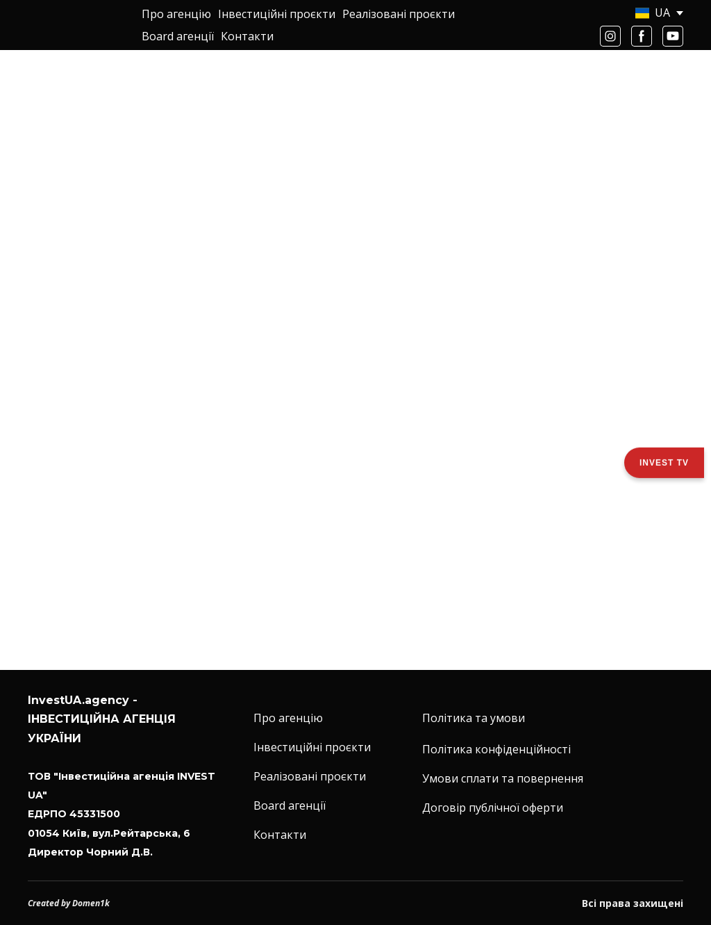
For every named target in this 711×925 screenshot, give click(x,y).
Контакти (247, 36)
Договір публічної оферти (492, 807)
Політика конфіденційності (496, 749)
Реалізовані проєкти (398, 14)
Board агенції (178, 36)
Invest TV (664, 462)
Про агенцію (176, 14)
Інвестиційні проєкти (276, 14)
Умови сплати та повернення (502, 778)
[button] (610, 36)
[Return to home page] (74, 25)
